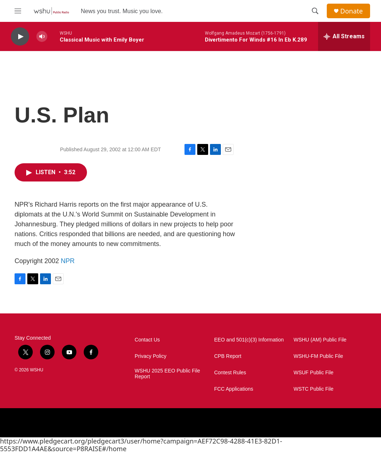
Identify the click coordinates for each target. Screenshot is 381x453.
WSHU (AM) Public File (320, 340)
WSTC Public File (314, 389)
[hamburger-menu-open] (18, 11)
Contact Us (147, 340)
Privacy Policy (150, 356)
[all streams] (344, 36)
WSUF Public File (314, 372)
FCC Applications (233, 389)
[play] (20, 36)
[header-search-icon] (315, 11)
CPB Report (227, 356)
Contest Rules (230, 372)
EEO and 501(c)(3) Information (248, 340)
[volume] (42, 36)
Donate (351, 11)
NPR (68, 261)
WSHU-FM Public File (318, 356)
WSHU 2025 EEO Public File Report (167, 373)
